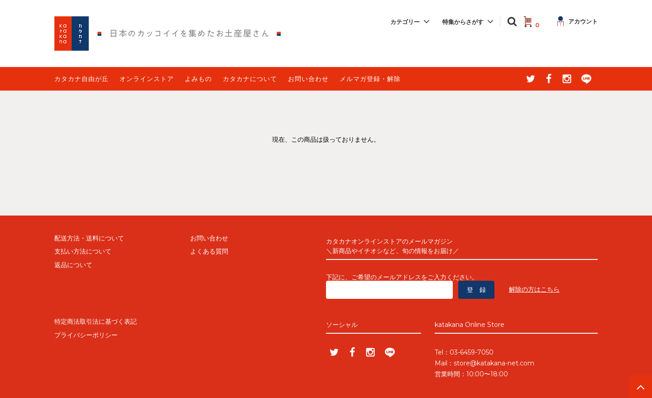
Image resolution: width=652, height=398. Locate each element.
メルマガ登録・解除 (370, 79)
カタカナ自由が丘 (81, 79)
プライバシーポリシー (86, 335)
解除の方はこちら (534, 289)
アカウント (577, 21)
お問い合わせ (308, 79)
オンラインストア (147, 79)
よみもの (198, 79)
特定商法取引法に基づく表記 (95, 321)
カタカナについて (250, 79)
